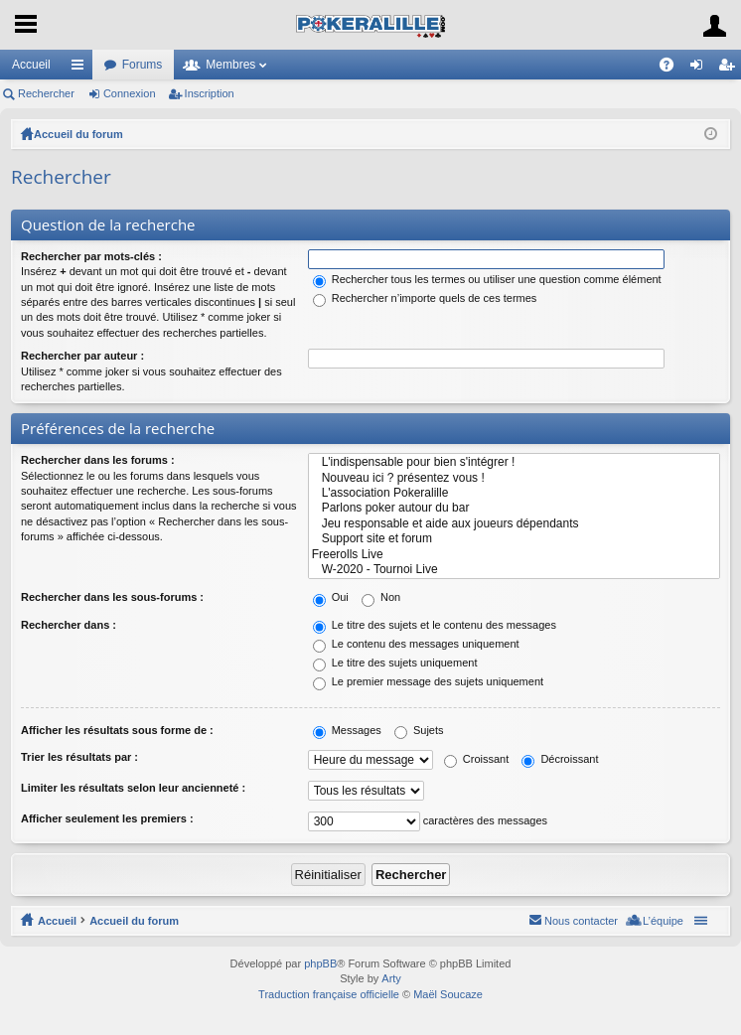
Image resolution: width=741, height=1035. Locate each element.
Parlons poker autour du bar (514, 508)
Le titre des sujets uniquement (395, 662)
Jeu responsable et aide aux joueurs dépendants (514, 524)
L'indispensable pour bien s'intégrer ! (514, 462)
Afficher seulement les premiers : (107, 818)
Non (381, 597)
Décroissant (559, 759)
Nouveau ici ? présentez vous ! (514, 478)
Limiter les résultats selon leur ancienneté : (133, 788)
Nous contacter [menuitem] (581, 921)
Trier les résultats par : (79, 757)
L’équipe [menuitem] (663, 921)
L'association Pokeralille (514, 493)
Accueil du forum (78, 134)
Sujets (419, 730)
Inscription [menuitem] (730, 68)
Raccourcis (81, 68)
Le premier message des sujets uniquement (428, 681)
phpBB (320, 963)
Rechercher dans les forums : (98, 460)
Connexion (129, 93)
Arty (391, 978)
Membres (230, 65)
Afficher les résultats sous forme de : (117, 730)
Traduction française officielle (328, 994)
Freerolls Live (514, 554)
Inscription (209, 93)
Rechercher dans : (68, 625)
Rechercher (46, 93)
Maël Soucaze (448, 994)
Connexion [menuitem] (700, 68)
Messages (347, 730)
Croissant (477, 759)
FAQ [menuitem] (673, 68)
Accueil (31, 65)
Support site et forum (514, 538)
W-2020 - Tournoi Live (514, 569)
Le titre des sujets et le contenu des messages (434, 625)
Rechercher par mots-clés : (91, 256)
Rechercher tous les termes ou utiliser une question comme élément (487, 279)
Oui (331, 597)
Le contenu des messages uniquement (416, 644)
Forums (142, 65)
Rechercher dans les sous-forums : (112, 597)
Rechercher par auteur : (82, 356)
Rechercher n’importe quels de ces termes (425, 298)
